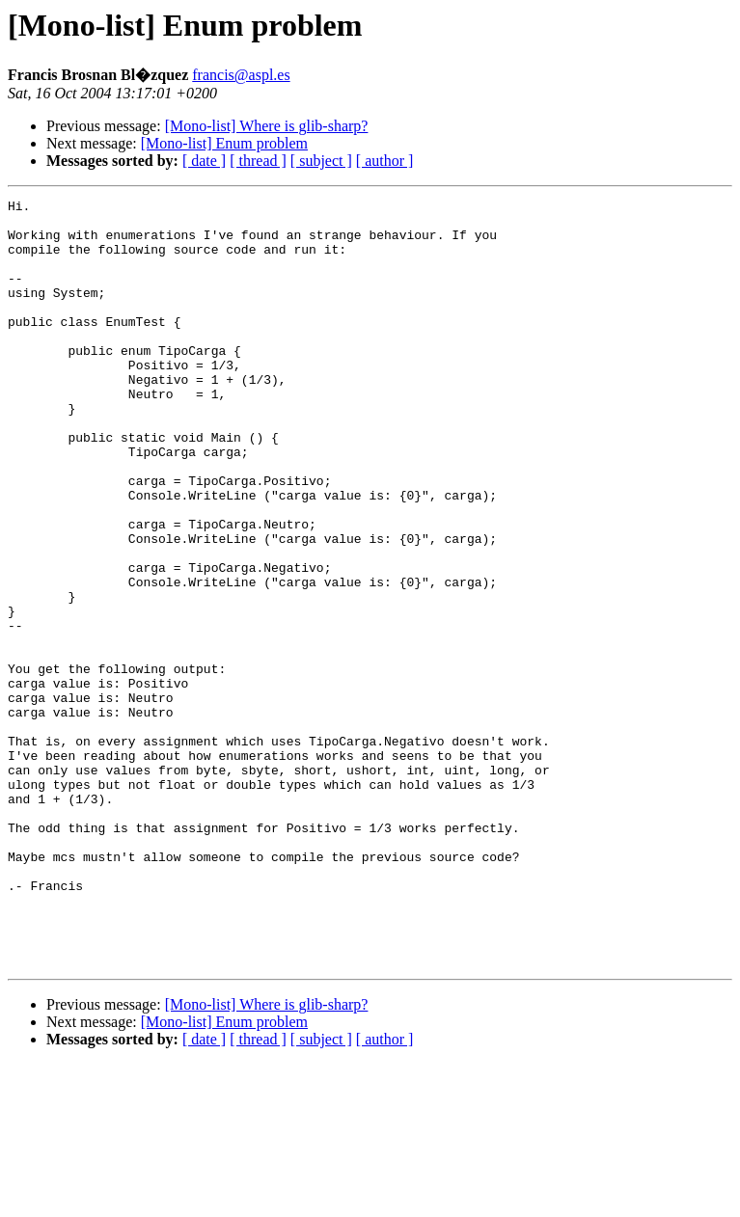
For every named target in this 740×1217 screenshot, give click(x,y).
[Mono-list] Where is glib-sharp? (267, 126)
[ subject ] (321, 160)
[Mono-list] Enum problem (224, 143)
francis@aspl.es (240, 75)
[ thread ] (258, 160)
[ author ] (385, 160)
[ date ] (204, 160)
